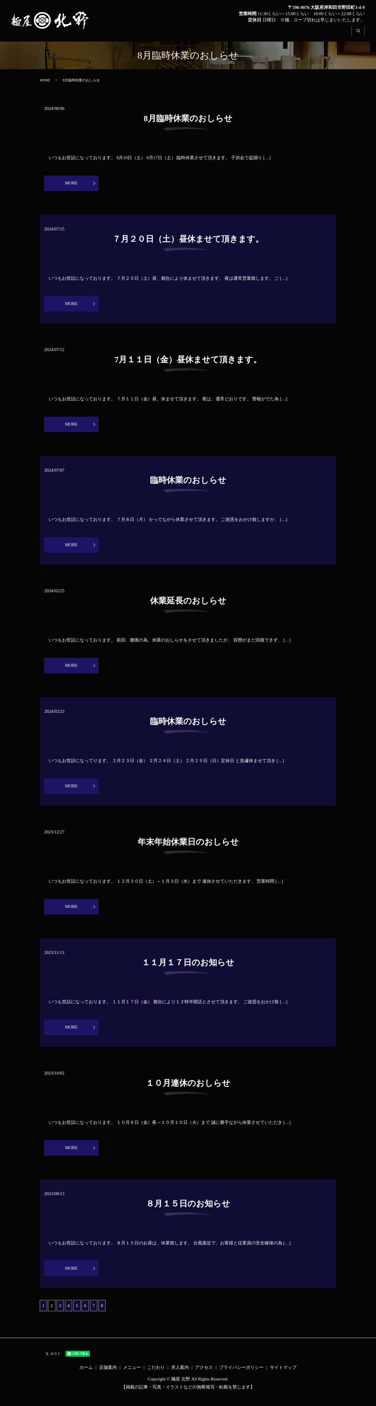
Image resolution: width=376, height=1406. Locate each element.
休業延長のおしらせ (188, 603)
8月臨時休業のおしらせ (188, 118)
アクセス (336, 34)
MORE (79, 183)
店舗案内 (211, 34)
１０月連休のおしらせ (188, 1089)
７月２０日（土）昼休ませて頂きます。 (188, 239)
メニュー (242, 34)
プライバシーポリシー (241, 1375)
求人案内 (304, 34)
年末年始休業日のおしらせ (188, 846)
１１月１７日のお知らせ (188, 967)
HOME (45, 80)
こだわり (273, 34)
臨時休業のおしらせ (188, 482)
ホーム (182, 34)
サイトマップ (283, 1375)
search (361, 34)
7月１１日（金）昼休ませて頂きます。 (188, 361)
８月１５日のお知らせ (188, 1210)
